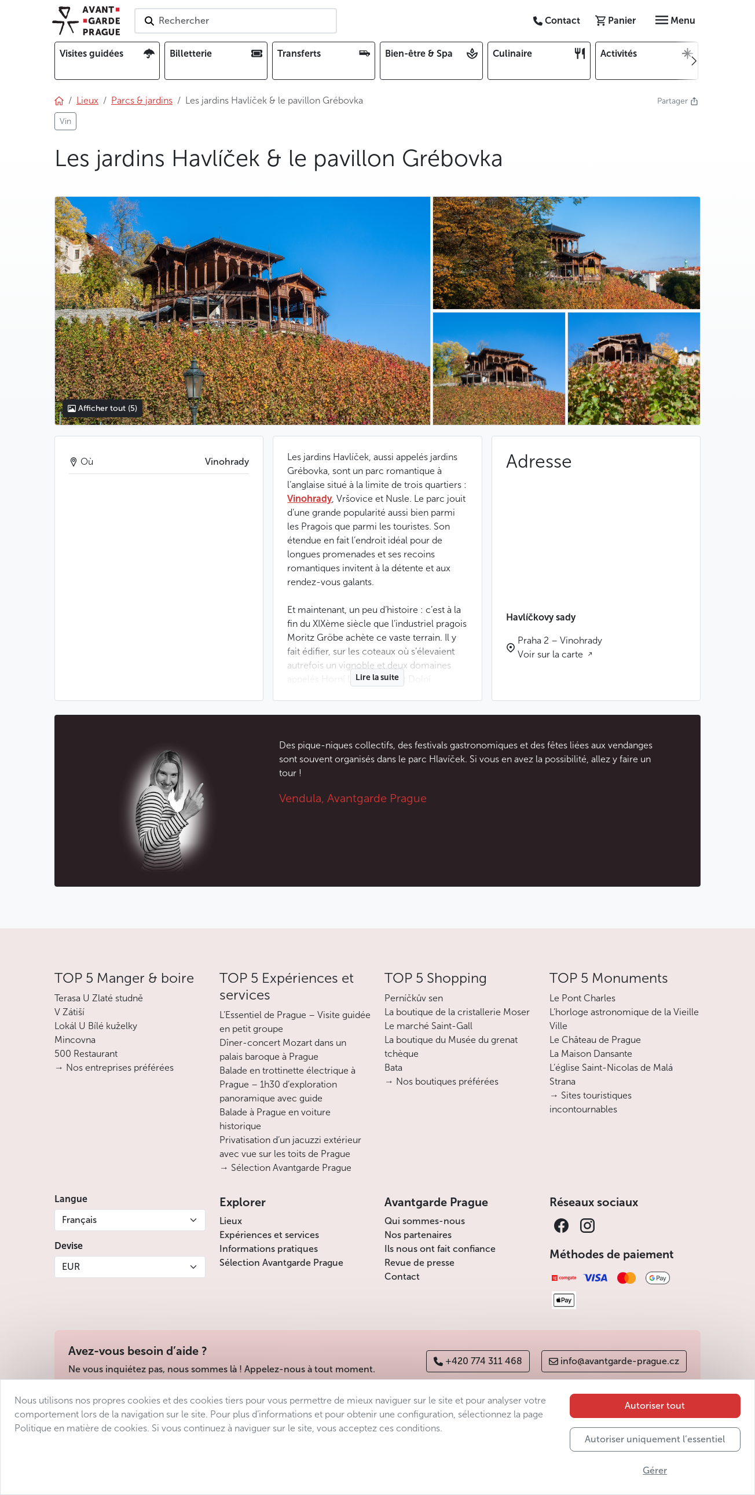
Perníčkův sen (413, 998)
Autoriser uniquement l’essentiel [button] (655, 1439)
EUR (71, 1266)
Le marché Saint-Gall (428, 1025)
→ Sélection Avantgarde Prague (285, 1167)
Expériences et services (269, 1234)
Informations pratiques (268, 1248)
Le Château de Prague (595, 1039)
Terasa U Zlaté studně (98, 998)
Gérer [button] (655, 1470)
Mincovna (75, 1039)
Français (79, 1219)
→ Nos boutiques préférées (441, 1081)
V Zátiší (69, 1012)
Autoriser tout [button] (655, 1405)
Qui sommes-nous (424, 1220)
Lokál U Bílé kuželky (95, 1025)
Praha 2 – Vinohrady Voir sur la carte (560, 647)
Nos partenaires (418, 1234)
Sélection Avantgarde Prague (281, 1262)
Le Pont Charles (582, 998)
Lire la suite (377, 677)
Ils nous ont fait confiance (440, 1248)
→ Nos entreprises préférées (114, 1067)
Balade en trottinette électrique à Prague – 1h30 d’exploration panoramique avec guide (287, 1084)
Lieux (230, 1220)
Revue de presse (419, 1262)
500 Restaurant (86, 1053)
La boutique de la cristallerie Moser (457, 1012)
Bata (393, 1067)
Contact (402, 1276)
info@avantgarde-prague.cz (614, 1361)
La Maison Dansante (590, 1053)
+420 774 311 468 (478, 1361)
